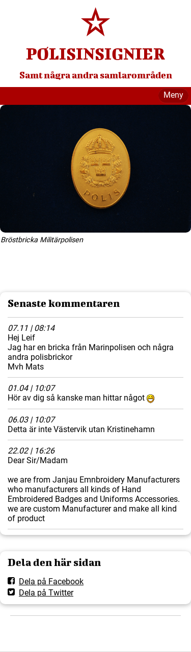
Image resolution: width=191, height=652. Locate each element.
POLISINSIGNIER (95, 53)
